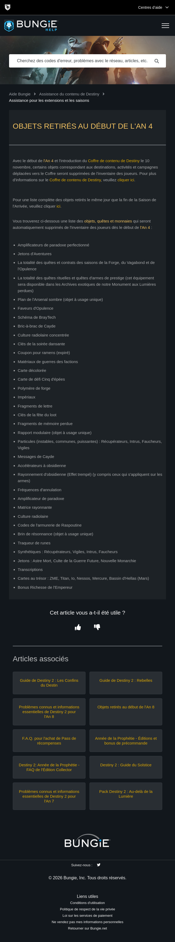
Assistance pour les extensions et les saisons (49, 100)
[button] (165, 25)
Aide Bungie (20, 94)
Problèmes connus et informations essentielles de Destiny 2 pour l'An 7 (49, 796)
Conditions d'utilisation (87, 903)
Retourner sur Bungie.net (87, 928)
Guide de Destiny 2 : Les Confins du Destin (49, 682)
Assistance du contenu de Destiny (69, 94)
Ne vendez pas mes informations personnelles (87, 922)
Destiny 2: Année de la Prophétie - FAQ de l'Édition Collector (49, 767)
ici (58, 206)
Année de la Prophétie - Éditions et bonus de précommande (126, 740)
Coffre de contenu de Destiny (114, 160)
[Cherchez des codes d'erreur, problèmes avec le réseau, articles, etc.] (87, 61)
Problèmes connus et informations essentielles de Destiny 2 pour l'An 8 (49, 712)
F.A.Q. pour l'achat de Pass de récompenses (49, 740)
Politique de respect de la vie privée (87, 909)
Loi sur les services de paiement (87, 916)
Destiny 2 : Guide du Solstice (126, 765)
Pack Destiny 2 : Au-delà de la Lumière (126, 793)
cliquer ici (125, 180)
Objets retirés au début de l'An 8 (125, 707)
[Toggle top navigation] (167, 7)
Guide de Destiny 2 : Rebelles (125, 680)
